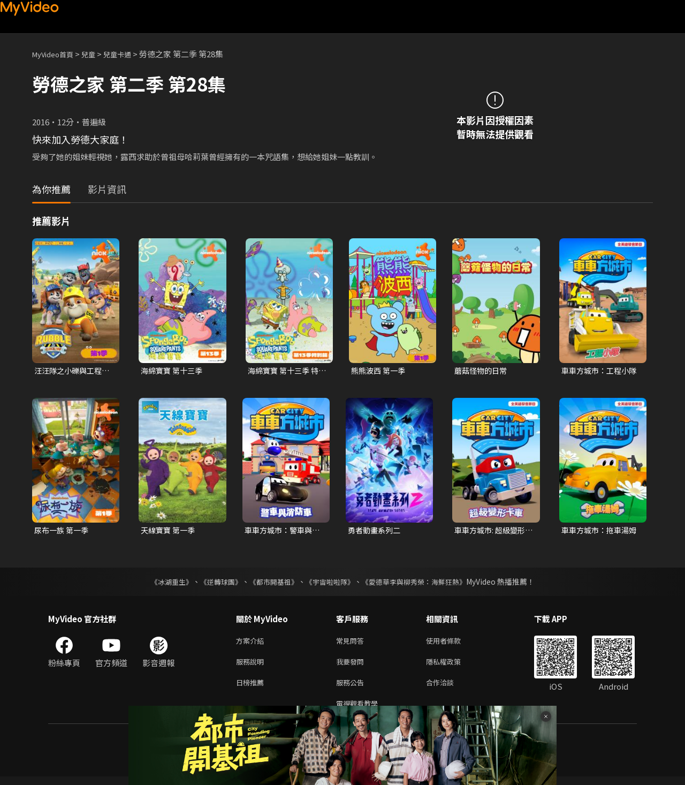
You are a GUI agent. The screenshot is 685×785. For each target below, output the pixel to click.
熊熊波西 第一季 (380, 370)
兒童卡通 (129, 53)
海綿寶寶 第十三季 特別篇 (285, 371)
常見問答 (352, 643)
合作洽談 (448, 688)
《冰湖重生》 (162, 583)
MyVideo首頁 (56, 53)
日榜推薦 (252, 688)
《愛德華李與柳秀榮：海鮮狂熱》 (420, 583)
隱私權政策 (452, 665)
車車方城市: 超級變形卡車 (492, 532)
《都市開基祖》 (271, 583)
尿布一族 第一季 (63, 531)
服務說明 (252, 665)
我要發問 (352, 665)
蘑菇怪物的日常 (482, 370)
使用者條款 (452, 643)
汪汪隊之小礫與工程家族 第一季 (70, 371)
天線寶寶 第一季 (170, 531)
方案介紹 (252, 643)
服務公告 (352, 688)
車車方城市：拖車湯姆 (597, 532)
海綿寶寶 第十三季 (174, 370)
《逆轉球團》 (214, 583)
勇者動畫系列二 (376, 531)
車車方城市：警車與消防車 (281, 532)
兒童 (97, 53)
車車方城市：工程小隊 (597, 371)
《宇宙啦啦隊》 (331, 583)
